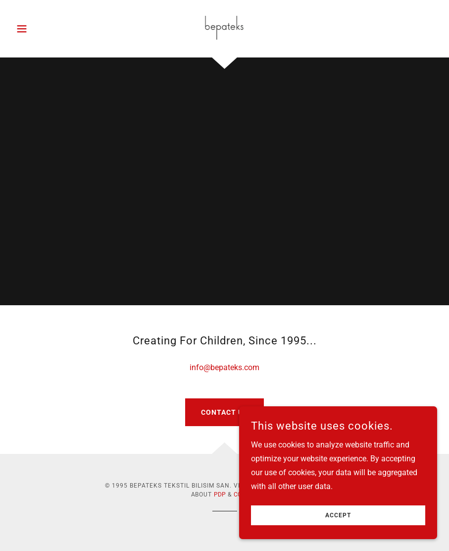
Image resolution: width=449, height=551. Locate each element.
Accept (338, 515)
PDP (220, 494)
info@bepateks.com (224, 367)
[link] (224, 28)
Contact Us (224, 412)
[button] (44, 29)
